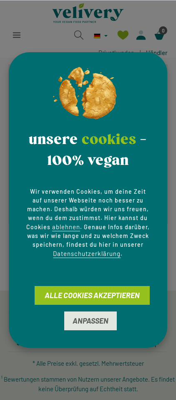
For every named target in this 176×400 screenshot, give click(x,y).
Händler (157, 52)
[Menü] (16, 35)
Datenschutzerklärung (87, 253)
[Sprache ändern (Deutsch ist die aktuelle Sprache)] (101, 36)
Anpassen (90, 320)
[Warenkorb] (159, 35)
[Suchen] (78, 35)
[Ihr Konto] (141, 35)
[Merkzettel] (122, 35)
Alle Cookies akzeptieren (92, 295)
